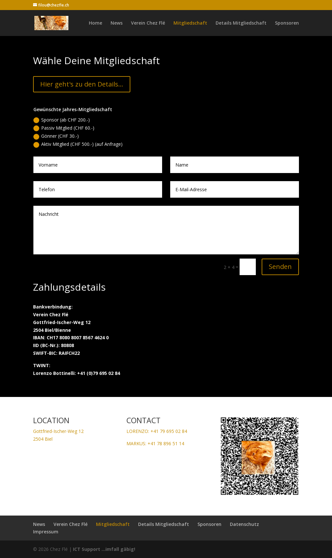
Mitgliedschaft (190, 23)
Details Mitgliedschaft (241, 23)
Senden (280, 266)
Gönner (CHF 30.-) (56, 136)
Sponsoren (287, 23)
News (117, 23)
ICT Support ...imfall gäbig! (104, 549)
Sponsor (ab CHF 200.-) (61, 120)
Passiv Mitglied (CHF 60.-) (63, 128)
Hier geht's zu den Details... (81, 84)
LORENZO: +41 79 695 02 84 (156, 431)
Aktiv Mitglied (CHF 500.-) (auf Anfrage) (78, 144)
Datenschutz (244, 524)
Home (95, 23)
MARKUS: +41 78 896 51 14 (155, 443)
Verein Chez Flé (148, 23)
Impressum (45, 532)
